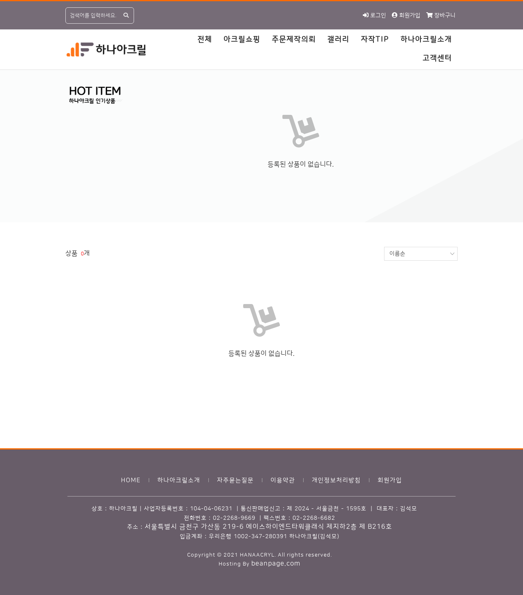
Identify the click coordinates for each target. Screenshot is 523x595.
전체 (204, 40)
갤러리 (338, 40)
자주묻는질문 (235, 480)
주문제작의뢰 (294, 40)
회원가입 (390, 480)
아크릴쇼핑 (242, 40)
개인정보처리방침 (336, 480)
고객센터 (437, 58)
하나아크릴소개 (426, 40)
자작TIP (375, 40)
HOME (131, 480)
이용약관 (282, 480)
